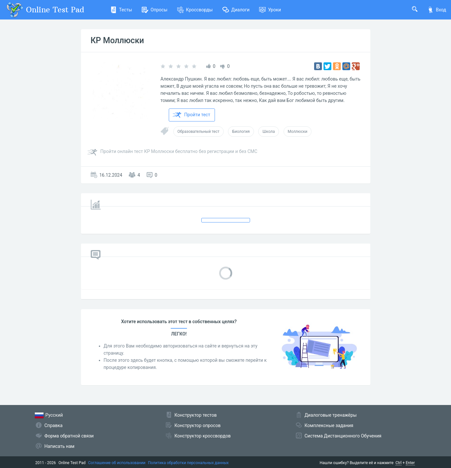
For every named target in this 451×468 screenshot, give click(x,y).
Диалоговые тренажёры (331, 415)
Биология (241, 131)
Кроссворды (195, 9)
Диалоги (235, 9)
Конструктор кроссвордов (203, 435)
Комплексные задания (329, 425)
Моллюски (298, 131)
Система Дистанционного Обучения (343, 435)
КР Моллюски (117, 40)
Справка (54, 425)
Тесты (121, 9)
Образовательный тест (198, 131)
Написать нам (59, 446)
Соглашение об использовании (116, 463)
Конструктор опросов (198, 425)
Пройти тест (191, 115)
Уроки (270, 9)
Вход (436, 9)
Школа (268, 131)
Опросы (154, 9)
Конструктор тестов (196, 415)
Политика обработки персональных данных (188, 463)
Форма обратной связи (69, 435)
